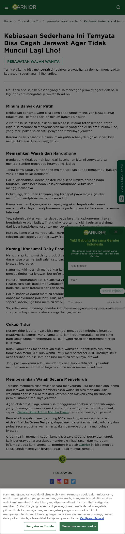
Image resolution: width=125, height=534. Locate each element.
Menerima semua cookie (79, 526)
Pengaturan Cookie (40, 526)
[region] (62, 511)
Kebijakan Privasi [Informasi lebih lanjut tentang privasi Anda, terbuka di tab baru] (92, 518)
